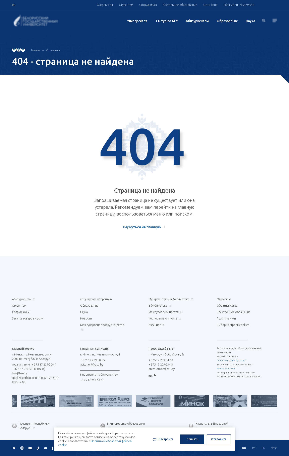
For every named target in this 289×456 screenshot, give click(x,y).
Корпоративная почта (164, 318)
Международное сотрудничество (102, 327)
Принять (192, 439)
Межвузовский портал (165, 312)
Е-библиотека (159, 305)
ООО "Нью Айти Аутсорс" (231, 360)
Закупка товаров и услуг (28, 318)
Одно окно (210, 4)
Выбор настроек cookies (233, 325)
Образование (227, 21)
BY (253, 448)
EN (263, 448)
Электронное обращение (233, 312)
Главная (35, 50)
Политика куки (226, 318)
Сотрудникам (148, 4)
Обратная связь (227, 305)
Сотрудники (53, 50)
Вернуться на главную (142, 227)
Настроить (163, 439)
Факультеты (105, 4)
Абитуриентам (197, 21)
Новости (86, 318)
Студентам (126, 4)
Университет (137, 21)
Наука (250, 21)
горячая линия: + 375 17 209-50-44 (34, 364)
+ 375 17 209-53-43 (161, 364)
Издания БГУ (157, 325)
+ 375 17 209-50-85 (92, 360)
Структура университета (96, 299)
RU (244, 448)
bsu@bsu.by (19, 373)
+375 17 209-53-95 (92, 380)
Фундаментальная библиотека (170, 299)
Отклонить (219, 439)
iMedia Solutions (226, 368)
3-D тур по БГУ (166, 21)
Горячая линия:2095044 (239, 4)
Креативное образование (180, 4)
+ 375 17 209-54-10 (161, 360)
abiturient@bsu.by (91, 364)
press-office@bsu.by (162, 369)
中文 (274, 448)
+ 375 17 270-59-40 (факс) (28, 369)
